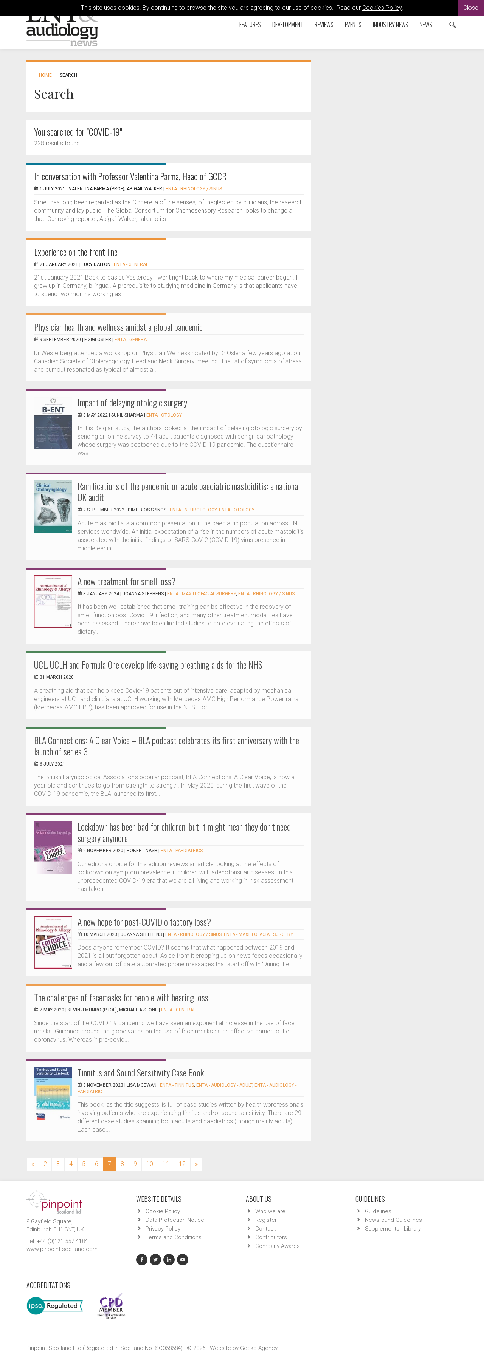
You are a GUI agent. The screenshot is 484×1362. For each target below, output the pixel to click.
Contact (265, 1228)
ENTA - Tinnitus (177, 1085)
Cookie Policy (163, 1211)
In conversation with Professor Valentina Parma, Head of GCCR (130, 176)
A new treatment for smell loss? (126, 581)
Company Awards (277, 1246)
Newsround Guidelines (393, 1220)
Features (250, 24)
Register (266, 1220)
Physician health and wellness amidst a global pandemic (118, 327)
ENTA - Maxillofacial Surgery (201, 593)
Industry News (390, 24)
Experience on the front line (76, 251)
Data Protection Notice (175, 1220)
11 (166, 1163)
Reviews (324, 24)
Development (287, 24)
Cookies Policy (382, 7)
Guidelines (378, 1211)
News (426, 24)
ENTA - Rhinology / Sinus (194, 188)
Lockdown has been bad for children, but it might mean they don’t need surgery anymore (184, 832)
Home (45, 75)
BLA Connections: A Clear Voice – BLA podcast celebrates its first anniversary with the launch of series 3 (166, 745)
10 (149, 1163)
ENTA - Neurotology (193, 510)
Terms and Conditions (174, 1237)
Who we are (270, 1211)
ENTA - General (131, 264)
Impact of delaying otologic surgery (132, 402)
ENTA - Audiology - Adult (224, 1085)
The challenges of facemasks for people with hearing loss (121, 997)
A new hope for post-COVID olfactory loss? (144, 921)
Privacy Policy (163, 1228)
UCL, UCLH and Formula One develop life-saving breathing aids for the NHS (148, 664)
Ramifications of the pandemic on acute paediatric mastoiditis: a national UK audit (189, 491)
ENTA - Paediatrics (182, 850)
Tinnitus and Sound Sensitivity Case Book (141, 1072)
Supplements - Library (393, 1228)
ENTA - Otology (164, 415)
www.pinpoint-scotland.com (62, 1249)
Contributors (271, 1237)
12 (182, 1163)
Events (353, 24)
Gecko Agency (259, 1348)
